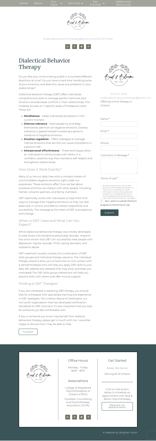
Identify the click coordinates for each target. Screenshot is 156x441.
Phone (104, 143)
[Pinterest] (74, 46)
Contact (29, 332)
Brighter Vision (128, 433)
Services (74, 3)
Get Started (95, 3)
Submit (110, 212)
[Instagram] (67, 46)
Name (104, 119)
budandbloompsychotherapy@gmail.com (68, 38)
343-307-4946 (104, 38)
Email (104, 131)
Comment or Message (114, 155)
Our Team (54, 3)
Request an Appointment (117, 407)
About (38, 3)
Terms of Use (109, 178)
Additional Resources (123, 3)
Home (24, 3)
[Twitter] (81, 46)
